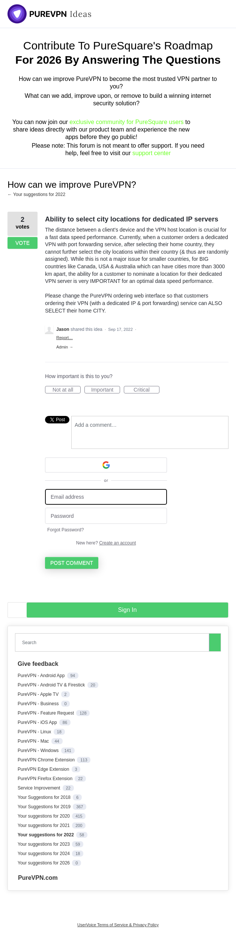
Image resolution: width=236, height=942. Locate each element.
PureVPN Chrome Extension (47, 760)
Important (105, 390)
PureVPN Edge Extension (44, 769)
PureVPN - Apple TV (39, 694)
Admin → (64, 347)
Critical (146, 390)
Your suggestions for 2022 (46, 834)
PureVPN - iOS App (38, 722)
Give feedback (38, 664)
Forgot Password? (65, 529)
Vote (22, 243)
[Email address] (106, 497)
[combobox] (113, 642)
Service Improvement (40, 788)
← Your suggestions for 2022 (36, 194)
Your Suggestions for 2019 (45, 806)
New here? (106, 543)
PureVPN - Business (39, 703)
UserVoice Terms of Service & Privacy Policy (118, 925)
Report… (64, 337)
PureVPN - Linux (35, 731)
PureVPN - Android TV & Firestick (52, 685)
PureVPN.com (38, 878)
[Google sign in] (106, 465)
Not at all (67, 390)
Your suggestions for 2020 (44, 816)
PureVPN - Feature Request (46, 713)
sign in (127, 610)
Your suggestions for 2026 (44, 863)
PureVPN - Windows (39, 750)
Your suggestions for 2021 (44, 825)
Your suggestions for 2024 (44, 853)
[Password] (106, 516)
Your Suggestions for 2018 (45, 797)
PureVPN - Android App (42, 675)
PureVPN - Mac (34, 741)
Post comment (71, 563)
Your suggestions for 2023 (44, 844)
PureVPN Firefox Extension (46, 778)
